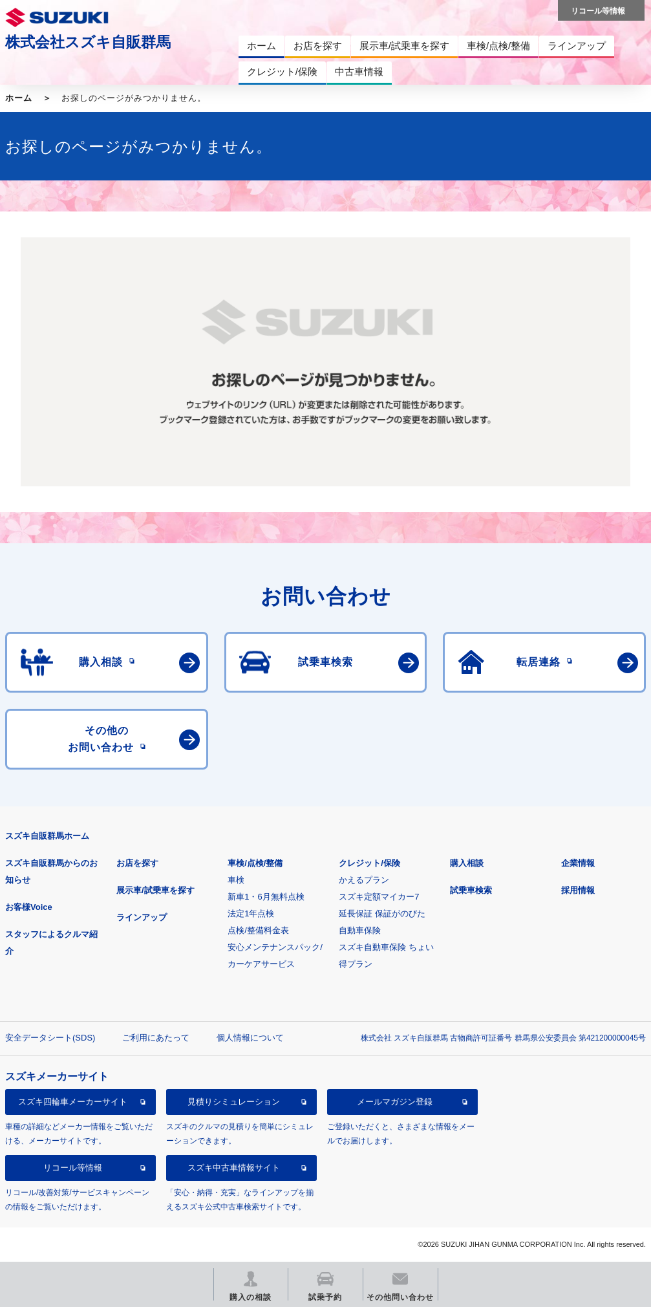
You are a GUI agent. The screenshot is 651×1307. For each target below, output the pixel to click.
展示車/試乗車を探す (155, 890)
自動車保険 (360, 930)
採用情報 (578, 890)
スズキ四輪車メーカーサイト (72, 1102)
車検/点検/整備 (255, 863)
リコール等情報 (72, 1167)
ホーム (18, 98)
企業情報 (578, 863)
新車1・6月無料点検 (266, 897)
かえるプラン (364, 880)
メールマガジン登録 (394, 1102)
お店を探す (137, 863)
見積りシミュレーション (233, 1102)
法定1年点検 (251, 913)
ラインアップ (141, 917)
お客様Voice (28, 907)
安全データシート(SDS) (50, 1037)
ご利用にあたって (155, 1037)
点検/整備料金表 (258, 930)
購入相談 (467, 863)
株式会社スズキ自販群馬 (88, 42)
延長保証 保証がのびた (382, 913)
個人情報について (250, 1037)
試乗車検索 (471, 890)
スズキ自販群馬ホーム (47, 836)
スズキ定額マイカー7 (379, 897)
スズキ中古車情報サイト (233, 1167)
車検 (236, 880)
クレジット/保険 (369, 863)
